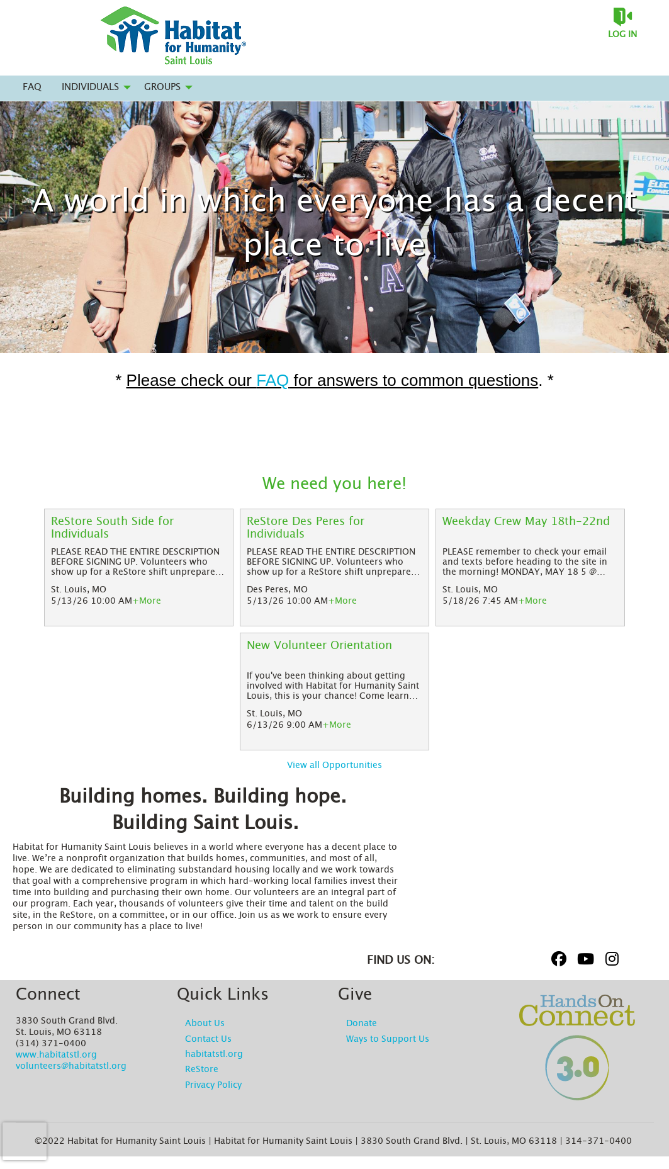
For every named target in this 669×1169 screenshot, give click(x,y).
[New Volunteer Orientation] (334, 652)
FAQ (272, 380)
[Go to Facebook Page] (557, 959)
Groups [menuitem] (162, 87)
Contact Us (208, 1039)
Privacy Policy (213, 1085)
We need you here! (334, 484)
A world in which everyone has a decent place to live (334, 224)
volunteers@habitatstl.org (71, 1066)
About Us (205, 1023)
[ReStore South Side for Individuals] (139, 528)
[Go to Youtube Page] (583, 959)
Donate (361, 1023)
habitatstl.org (214, 1054)
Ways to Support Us (387, 1039)
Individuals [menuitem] (90, 87)
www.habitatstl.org (56, 1055)
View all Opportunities (334, 765)
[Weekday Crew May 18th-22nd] (530, 528)
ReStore (201, 1069)
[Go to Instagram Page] (610, 959)
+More (146, 601)
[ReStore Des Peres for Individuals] (334, 528)
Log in (622, 34)
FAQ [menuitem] (32, 87)
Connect (48, 994)
